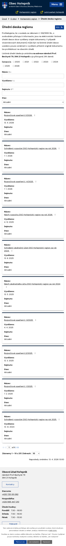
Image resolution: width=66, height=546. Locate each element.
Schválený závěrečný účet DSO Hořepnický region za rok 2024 (30, 249)
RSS (59, 27)
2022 (36, 61)
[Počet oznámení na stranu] (36, 453)
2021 (27, 61)
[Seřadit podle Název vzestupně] (11, 71)
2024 (55, 61)
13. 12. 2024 (9, 426)
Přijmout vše (20, 542)
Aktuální (8, 134)
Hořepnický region (27, 12)
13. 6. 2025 (9, 258)
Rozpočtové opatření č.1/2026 (20, 115)
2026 (17, 65)
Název (6, 71)
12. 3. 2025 (9, 360)
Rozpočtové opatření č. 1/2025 (20, 386)
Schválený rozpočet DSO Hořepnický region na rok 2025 (32, 419)
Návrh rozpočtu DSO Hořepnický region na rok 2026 (30, 214)
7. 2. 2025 (8, 393)
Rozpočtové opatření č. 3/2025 (20, 320)
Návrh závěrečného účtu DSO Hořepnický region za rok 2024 (32, 285)
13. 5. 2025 (9, 294)
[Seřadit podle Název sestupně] (11, 72)
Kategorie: (6, 61)
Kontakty (10, 484)
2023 (45, 61)
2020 (17, 61)
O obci (13, 19)
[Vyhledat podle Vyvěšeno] (33, 85)
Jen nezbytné (34, 542)
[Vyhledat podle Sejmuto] (33, 93)
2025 (7, 65)
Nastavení (46, 542)
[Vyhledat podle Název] (33, 76)
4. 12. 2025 (9, 222)
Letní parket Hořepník (54, 12)
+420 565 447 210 (10, 501)
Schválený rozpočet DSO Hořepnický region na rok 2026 (32, 148)
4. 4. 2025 (8, 327)
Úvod (4, 19)
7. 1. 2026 (8, 155)
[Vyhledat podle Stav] (33, 102)
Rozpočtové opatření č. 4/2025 (20, 181)
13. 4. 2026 (9, 122)
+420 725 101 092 (10, 494)
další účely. (53, 530)
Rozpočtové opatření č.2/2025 (20, 353)
